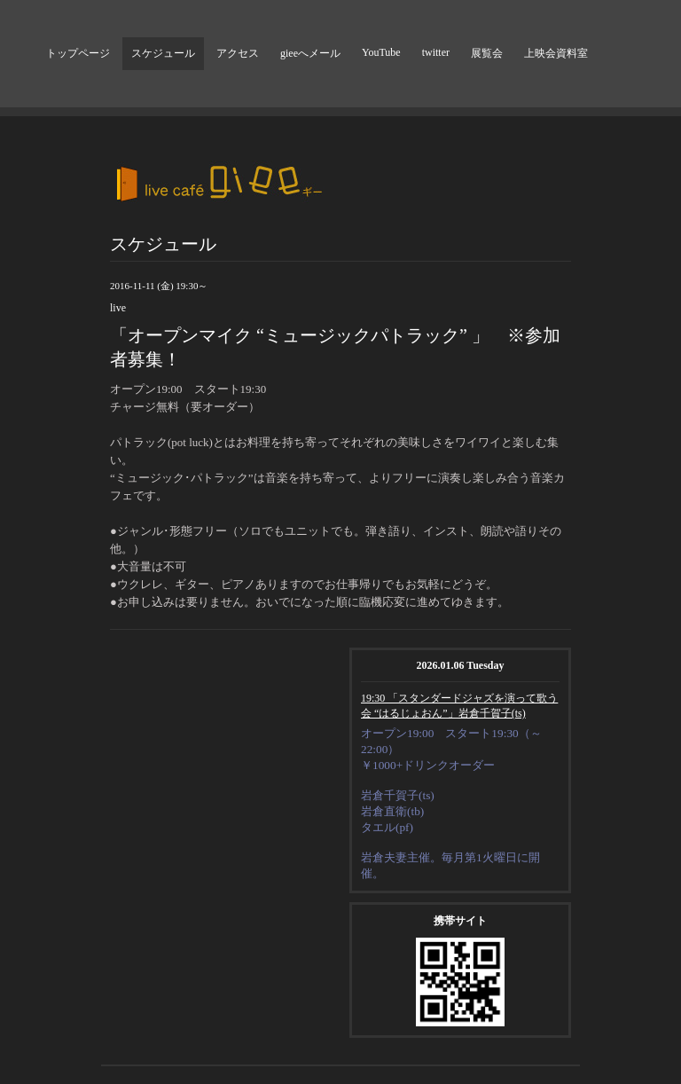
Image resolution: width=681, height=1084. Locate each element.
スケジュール (163, 53)
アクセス (237, 53)
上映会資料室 (556, 53)
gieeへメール (310, 53)
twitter (436, 52)
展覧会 (487, 53)
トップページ (78, 53)
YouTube (381, 52)
